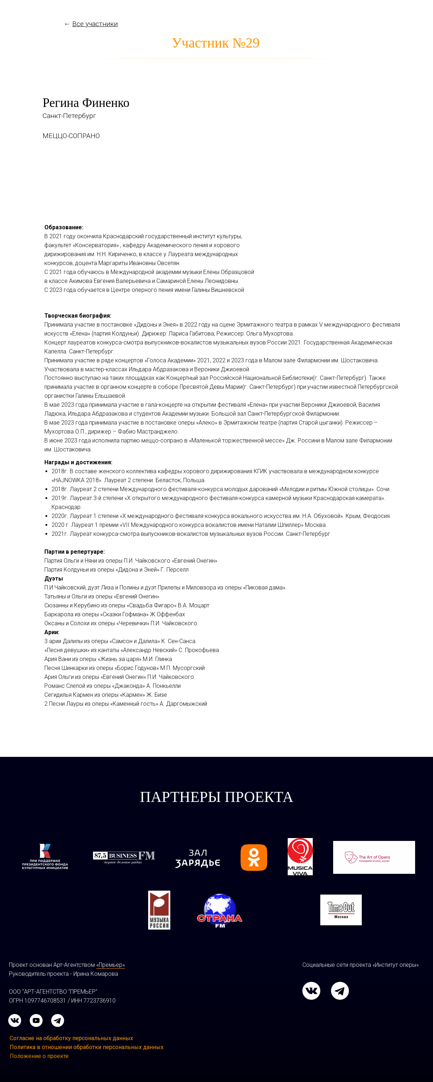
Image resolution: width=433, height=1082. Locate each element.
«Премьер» (110, 964)
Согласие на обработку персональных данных (71, 1038)
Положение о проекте (39, 1056)
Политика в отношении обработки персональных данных (87, 1047)
